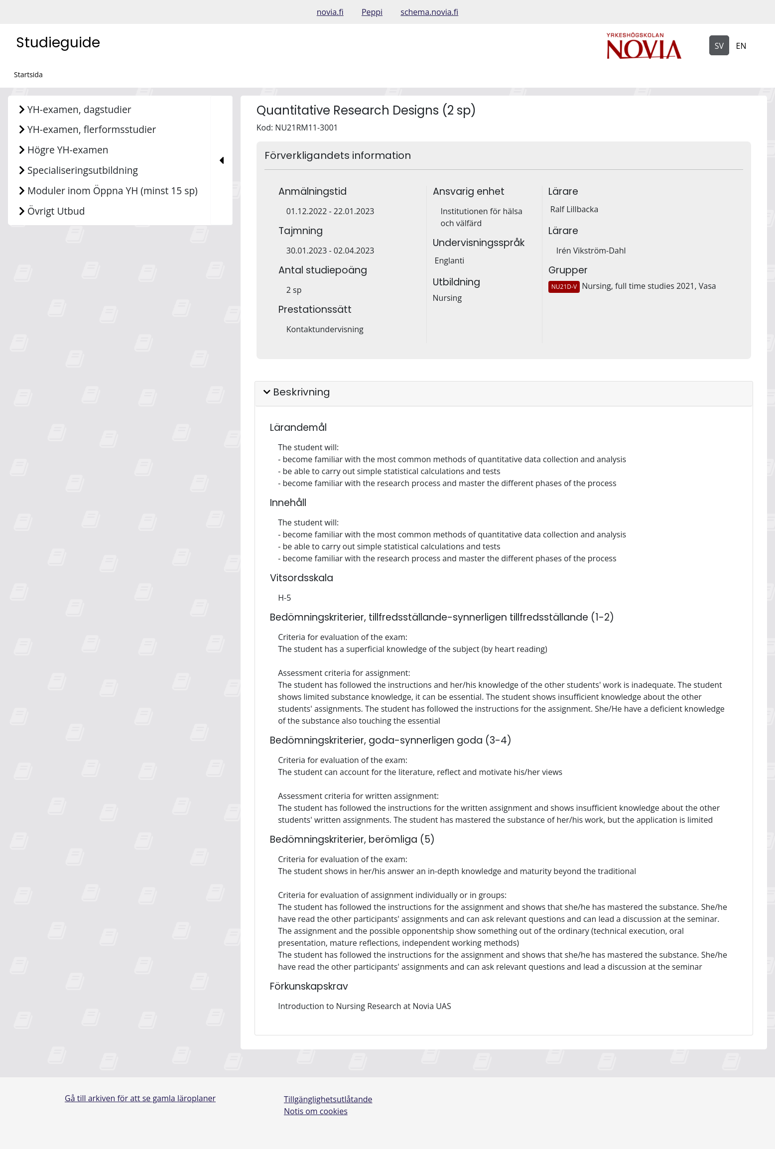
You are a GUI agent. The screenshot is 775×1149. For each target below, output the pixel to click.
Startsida (28, 74)
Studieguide (58, 42)
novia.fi (330, 11)
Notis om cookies (316, 1111)
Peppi (372, 11)
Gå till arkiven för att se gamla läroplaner (140, 1098)
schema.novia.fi (429, 11)
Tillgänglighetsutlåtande (328, 1099)
